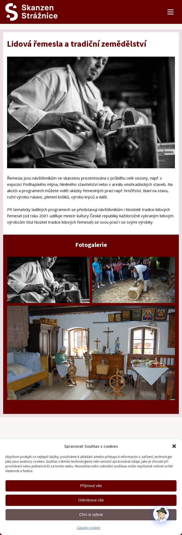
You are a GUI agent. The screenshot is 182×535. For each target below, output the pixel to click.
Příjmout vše (91, 485)
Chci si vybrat (91, 514)
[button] (174, 446)
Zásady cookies (88, 528)
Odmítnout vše (91, 500)
